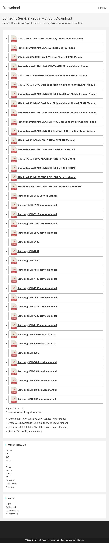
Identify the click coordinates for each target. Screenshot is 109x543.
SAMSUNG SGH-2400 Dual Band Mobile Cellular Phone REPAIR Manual (56, 103)
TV (7, 453)
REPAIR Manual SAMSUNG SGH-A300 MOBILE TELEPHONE (49, 186)
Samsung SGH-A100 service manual (37, 325)
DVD (7, 457)
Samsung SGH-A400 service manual (37, 297)
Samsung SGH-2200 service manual (37, 380)
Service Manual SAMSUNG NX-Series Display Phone (46, 47)
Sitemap (80, 540)
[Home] (5, 23)
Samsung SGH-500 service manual (36, 343)
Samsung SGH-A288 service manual (37, 306)
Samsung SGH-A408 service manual (37, 278)
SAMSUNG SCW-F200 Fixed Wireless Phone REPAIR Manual (49, 57)
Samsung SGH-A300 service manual (37, 288)
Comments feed (12, 510)
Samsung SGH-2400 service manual (37, 371)
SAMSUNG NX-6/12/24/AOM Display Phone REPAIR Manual (50, 38)
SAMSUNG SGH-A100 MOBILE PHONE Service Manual (46, 177)
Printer (8, 467)
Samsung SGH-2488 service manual (37, 362)
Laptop (8, 473)
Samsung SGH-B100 (28, 241)
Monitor (9, 470)
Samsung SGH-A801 (28, 251)
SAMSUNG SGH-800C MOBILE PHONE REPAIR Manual (46, 158)
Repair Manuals (48, 540)
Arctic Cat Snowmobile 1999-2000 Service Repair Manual (38, 422)
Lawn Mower (11, 483)
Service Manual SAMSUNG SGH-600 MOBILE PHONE (46, 149)
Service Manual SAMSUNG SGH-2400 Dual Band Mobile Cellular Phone (56, 112)
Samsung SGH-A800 (28, 260)
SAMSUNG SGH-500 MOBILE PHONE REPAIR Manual (46, 140)
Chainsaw (10, 487)
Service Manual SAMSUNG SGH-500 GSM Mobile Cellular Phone (52, 66)
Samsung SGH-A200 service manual (37, 315)
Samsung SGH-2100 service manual (37, 389)
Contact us (70, 540)
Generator (10, 480)
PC (7, 477)
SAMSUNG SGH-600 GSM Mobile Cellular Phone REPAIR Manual (52, 75)
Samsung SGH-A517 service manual (37, 269)
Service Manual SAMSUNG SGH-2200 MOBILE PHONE (46, 168)
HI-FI (8, 463)
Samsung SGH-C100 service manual (37, 223)
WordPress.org (12, 513)
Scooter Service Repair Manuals (25, 431)
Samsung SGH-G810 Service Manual (37, 195)
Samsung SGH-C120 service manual (37, 205)
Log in (8, 503)
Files (62, 540)
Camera (9, 450)
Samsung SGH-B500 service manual (37, 232)
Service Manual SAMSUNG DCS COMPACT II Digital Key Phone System (56, 131)
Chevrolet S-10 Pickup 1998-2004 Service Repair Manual (37, 418)
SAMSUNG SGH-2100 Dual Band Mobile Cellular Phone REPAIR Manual (56, 84)
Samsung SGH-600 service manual (36, 334)
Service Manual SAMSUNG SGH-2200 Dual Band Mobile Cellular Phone (56, 94)
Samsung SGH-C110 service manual (37, 214)
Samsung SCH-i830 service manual (36, 399)
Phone (8, 460)
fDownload (11, 7)
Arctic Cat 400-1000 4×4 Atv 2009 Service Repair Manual (37, 427)
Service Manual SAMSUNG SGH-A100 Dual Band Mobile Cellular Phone (56, 121)
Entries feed (11, 507)
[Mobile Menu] (102, 7)
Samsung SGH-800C (28, 352)
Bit (58, 540)
